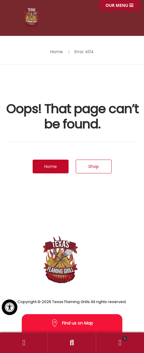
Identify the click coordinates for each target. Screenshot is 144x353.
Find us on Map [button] (72, 323)
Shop (93, 166)
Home (56, 52)
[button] (9, 307)
